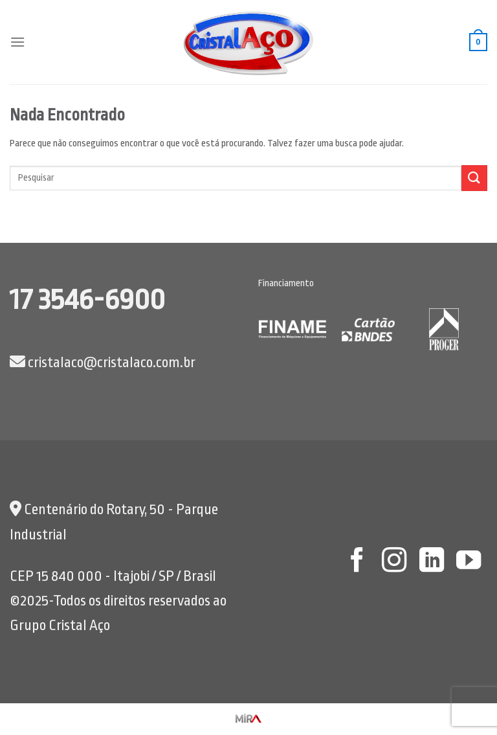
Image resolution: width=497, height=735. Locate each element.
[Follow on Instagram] (394, 562)
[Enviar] (474, 177)
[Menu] (17, 42)
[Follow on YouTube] (468, 562)
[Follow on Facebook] (356, 562)
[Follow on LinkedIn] (431, 562)
